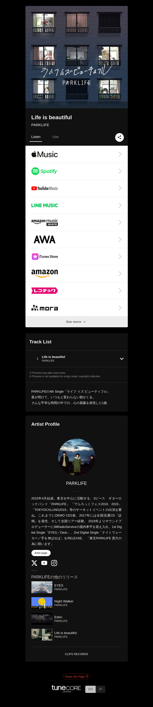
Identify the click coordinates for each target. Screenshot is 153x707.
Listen (36, 137)
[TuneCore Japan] (66, 691)
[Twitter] (34, 564)
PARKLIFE (40, 125)
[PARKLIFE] (76, 457)
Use (55, 137)
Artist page (41, 552)
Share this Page (76, 676)
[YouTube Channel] (44, 564)
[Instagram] (54, 565)
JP (100, 689)
